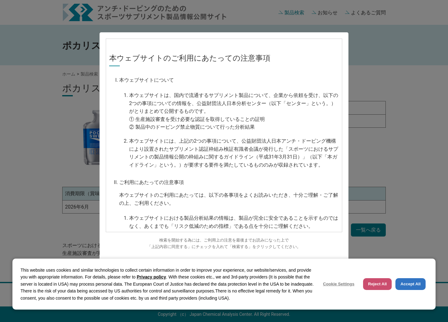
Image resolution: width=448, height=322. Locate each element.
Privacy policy (151, 276)
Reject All (377, 284)
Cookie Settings (338, 284)
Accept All (410, 284)
